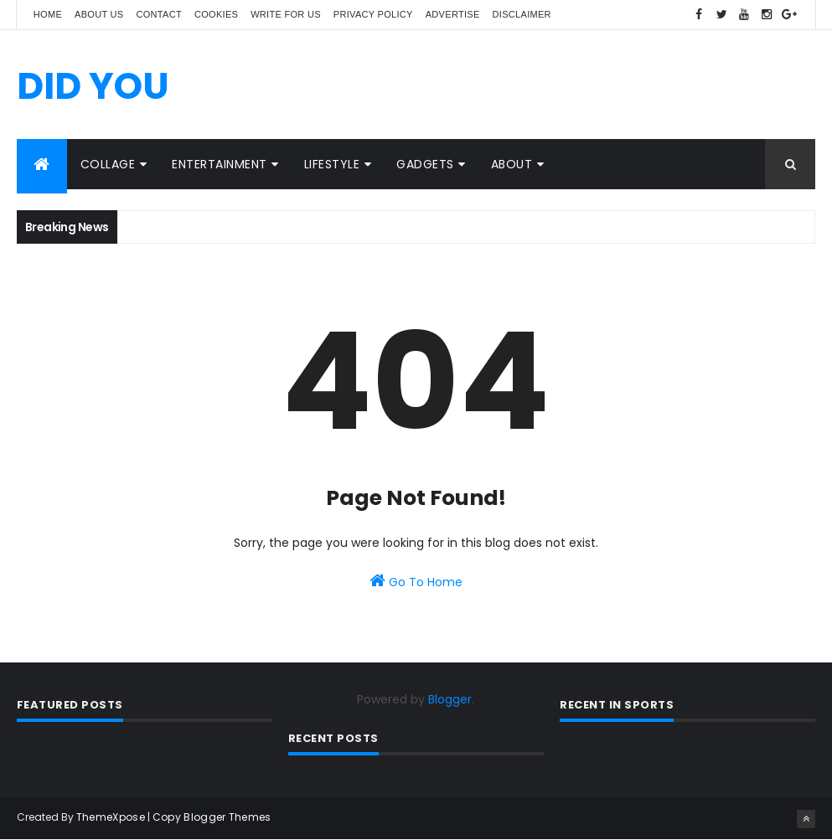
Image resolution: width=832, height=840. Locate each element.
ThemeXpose (110, 817)
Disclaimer (522, 14)
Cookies (216, 14)
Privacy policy (373, 14)
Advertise (453, 14)
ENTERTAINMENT (219, 164)
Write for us (286, 14)
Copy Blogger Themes (211, 817)
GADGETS (425, 164)
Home (48, 14)
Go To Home (416, 581)
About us (99, 14)
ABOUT (512, 164)
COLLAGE (108, 164)
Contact (159, 14)
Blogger (450, 699)
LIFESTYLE (332, 164)
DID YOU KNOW (93, 109)
